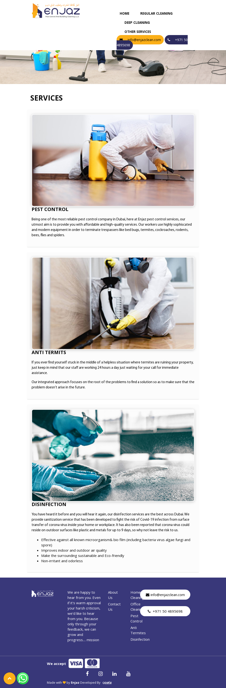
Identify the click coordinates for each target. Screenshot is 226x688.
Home (124, 13)
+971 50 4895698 (165, 611)
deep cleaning (137, 22)
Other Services (137, 32)
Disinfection (140, 639)
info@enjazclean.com (165, 594)
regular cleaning (156, 13)
